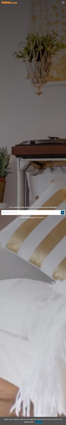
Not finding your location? (33, 217)
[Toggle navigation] (63, 2)
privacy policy (29, 422)
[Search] (30, 212)
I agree (39, 422)
